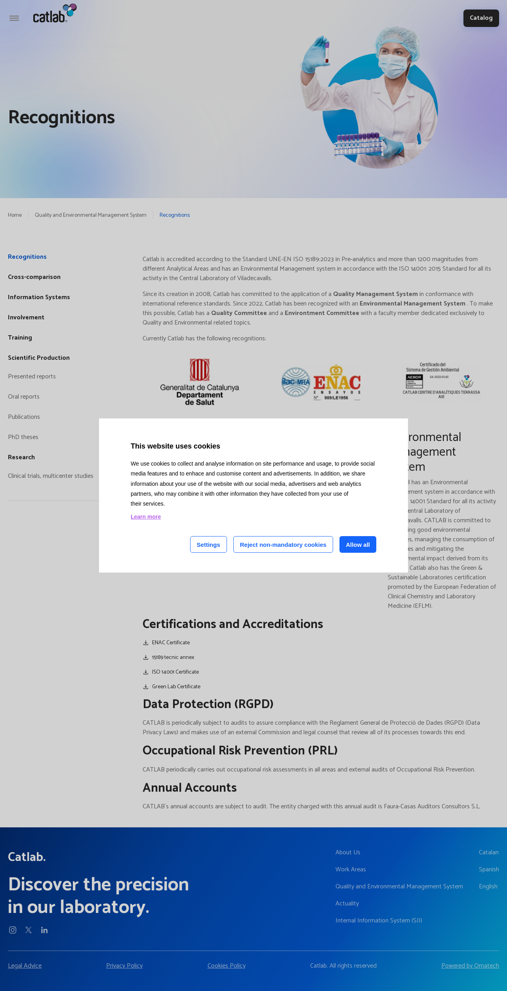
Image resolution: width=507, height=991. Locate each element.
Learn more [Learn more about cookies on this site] (146, 517)
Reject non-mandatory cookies (283, 544)
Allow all (358, 544)
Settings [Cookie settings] (208, 544)
